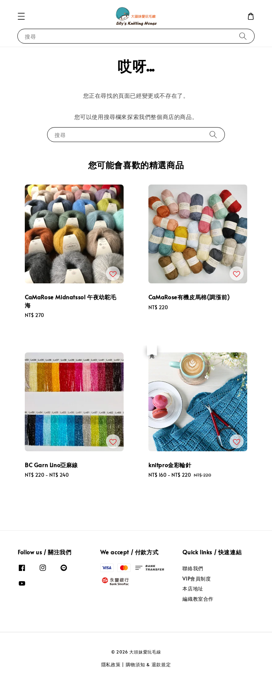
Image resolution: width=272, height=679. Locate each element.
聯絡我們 (192, 568)
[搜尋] (243, 36)
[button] (21, 16)
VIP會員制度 (196, 578)
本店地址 (192, 588)
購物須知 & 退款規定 (148, 664)
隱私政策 (111, 664)
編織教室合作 (198, 598)
